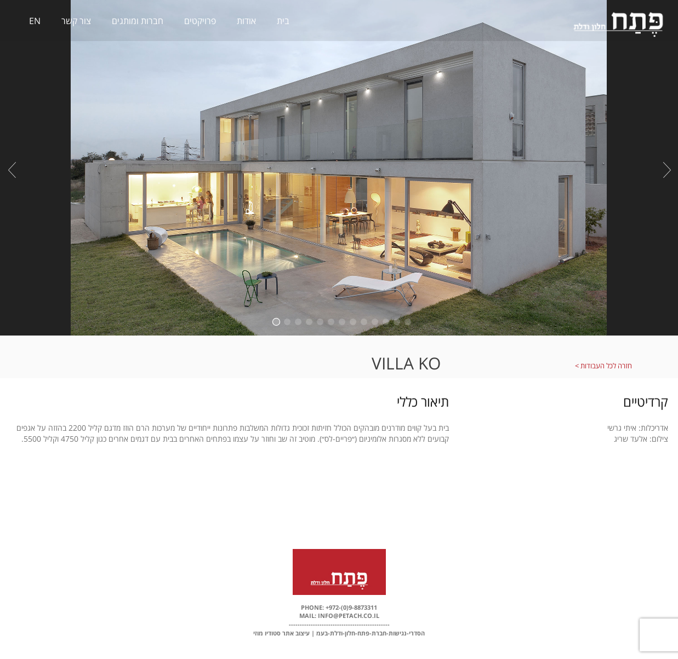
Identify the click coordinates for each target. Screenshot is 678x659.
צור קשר (76, 21)
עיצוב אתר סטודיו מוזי (281, 633)
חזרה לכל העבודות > (603, 366)
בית (283, 21)
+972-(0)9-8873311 (350, 607)
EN (35, 21)
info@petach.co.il (347, 615)
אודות (246, 21)
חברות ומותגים (137, 21)
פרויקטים (200, 21)
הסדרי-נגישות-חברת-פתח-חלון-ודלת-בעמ (370, 633)
